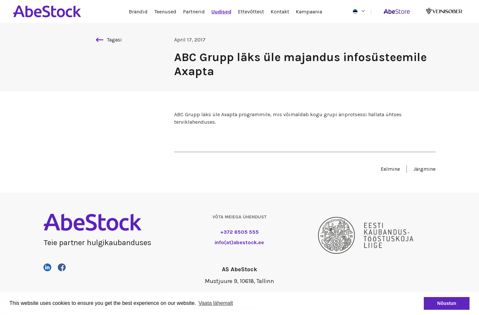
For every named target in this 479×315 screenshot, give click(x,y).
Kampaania (309, 11)
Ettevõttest (251, 11)
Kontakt (280, 11)
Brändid (138, 11)
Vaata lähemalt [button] (215, 303)
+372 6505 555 (239, 232)
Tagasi (109, 40)
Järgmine (424, 169)
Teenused (165, 11)
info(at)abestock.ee (239, 242)
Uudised (221, 11)
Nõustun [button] (446, 303)
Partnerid (194, 11)
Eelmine (390, 169)
